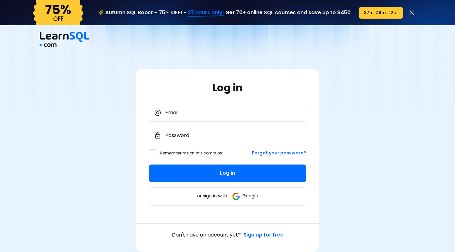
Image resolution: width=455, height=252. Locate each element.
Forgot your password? (279, 153)
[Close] (411, 12)
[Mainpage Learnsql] (64, 45)
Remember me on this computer (191, 153)
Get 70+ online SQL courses (260, 12)
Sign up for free (263, 234)
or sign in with (227, 196)
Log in (227, 173)
